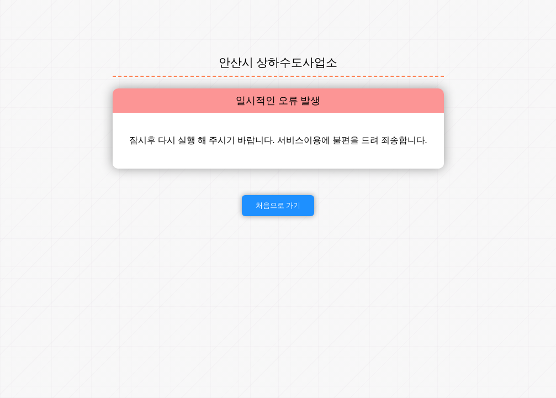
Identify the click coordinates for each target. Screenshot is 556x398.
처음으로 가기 (278, 205)
